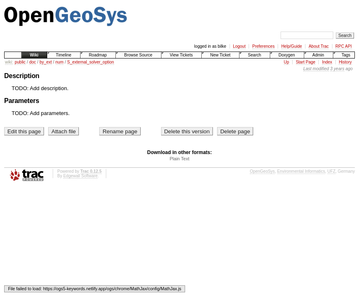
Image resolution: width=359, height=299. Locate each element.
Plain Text (180, 158)
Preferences (263, 46)
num (59, 62)
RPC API (343, 46)
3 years (337, 68)
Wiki (34, 55)
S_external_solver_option (90, 62)
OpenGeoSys (262, 171)
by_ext (45, 62)
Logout (239, 46)
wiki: (9, 62)
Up (286, 62)
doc (32, 62)
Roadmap (98, 55)
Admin (318, 55)
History (345, 62)
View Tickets (181, 55)
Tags (346, 55)
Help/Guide (291, 46)
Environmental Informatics (301, 171)
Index (327, 62)
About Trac (319, 46)
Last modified (316, 68)
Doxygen (286, 55)
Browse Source (138, 55)
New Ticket (220, 55)
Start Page (305, 62)
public (20, 62)
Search (254, 55)
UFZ (331, 171)
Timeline (63, 55)
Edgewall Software (80, 176)
